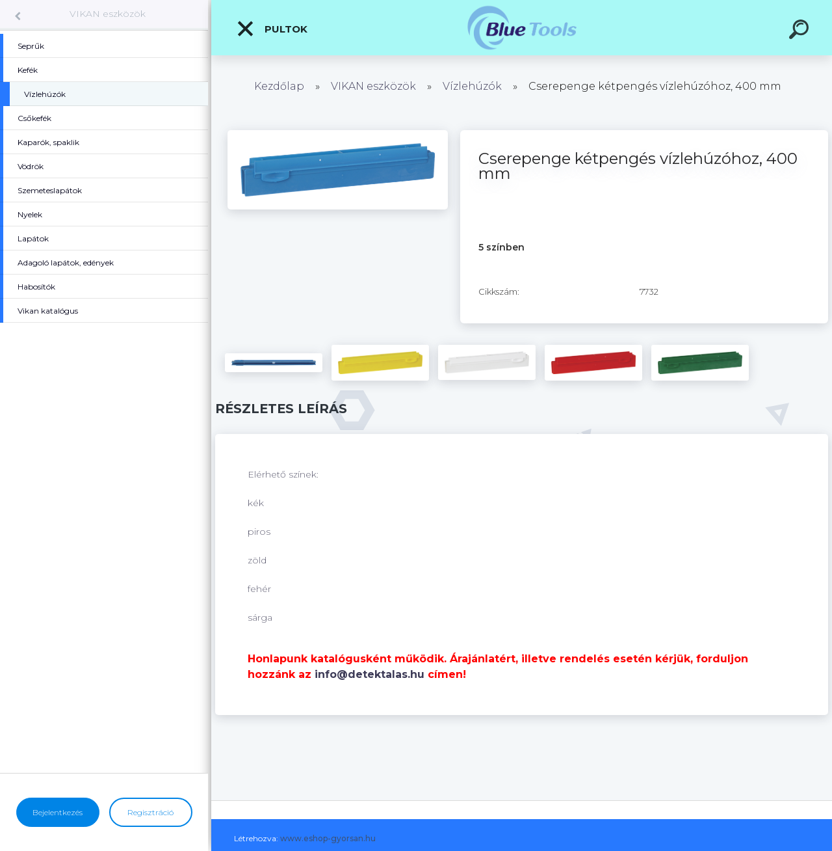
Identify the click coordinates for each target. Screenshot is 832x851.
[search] (800, 31)
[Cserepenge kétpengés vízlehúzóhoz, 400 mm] (338, 135)
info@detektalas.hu (369, 674)
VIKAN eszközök (108, 14)
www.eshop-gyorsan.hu (328, 838)
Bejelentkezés (57, 812)
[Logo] (521, 28)
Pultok (271, 28)
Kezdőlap (279, 86)
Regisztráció (150, 812)
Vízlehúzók (472, 86)
